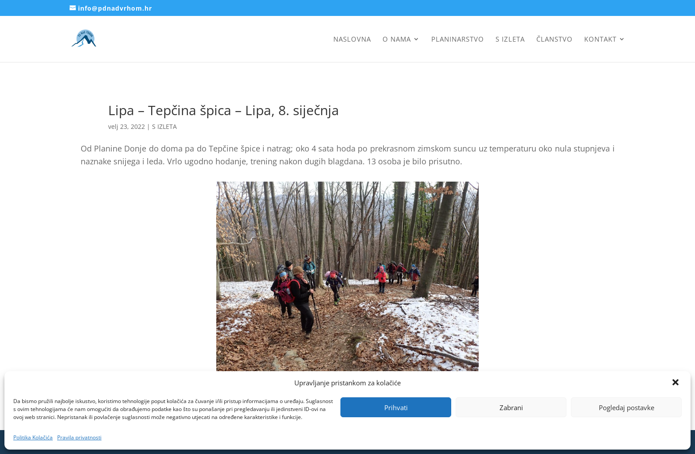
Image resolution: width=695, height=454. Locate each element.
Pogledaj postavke (626, 407)
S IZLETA (164, 126)
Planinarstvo (457, 39)
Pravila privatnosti (79, 437)
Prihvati (396, 407)
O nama (397, 39)
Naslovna (352, 39)
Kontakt (600, 39)
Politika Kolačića (33, 437)
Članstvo (554, 39)
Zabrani (511, 407)
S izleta (510, 39)
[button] (676, 383)
